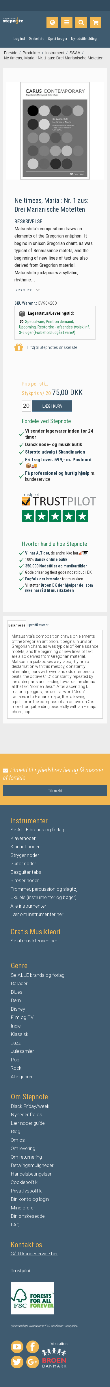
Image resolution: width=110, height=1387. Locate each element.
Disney (18, 1009)
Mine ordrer (23, 1208)
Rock (16, 1068)
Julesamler (22, 1051)
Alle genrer (22, 1076)
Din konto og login (30, 1199)
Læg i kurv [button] (52, 406)
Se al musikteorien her (33, 941)
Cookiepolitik (24, 1182)
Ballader (19, 983)
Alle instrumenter (28, 906)
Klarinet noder (25, 846)
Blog (15, 1131)
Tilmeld (55, 790)
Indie (16, 1026)
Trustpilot (30, 494)
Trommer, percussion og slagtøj (44, 889)
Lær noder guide (28, 1123)
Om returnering (26, 1157)
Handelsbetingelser (31, 1174)
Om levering (23, 1148)
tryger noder (26, 855)
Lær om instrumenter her (36, 914)
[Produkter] (66, 22)
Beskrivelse (16, 625)
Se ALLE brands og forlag (37, 829)
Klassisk (19, 1034)
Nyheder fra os (26, 1114)
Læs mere (23, 289)
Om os (18, 1140)
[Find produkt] (81, 22)
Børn (16, 1000)
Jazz (15, 1043)
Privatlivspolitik (26, 1191)
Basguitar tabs (25, 872)
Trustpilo (20, 1270)
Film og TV (22, 1017)
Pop (15, 1060)
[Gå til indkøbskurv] (95, 22)
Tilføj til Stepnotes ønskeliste (45, 348)
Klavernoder (23, 838)
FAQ (15, 1225)
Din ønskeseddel (28, 1216)
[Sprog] (52, 22)
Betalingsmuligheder (32, 1165)
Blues (17, 992)
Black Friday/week (30, 1106)
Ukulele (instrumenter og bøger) (43, 897)
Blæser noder (24, 880)
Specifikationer (38, 625)
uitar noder (25, 863)
